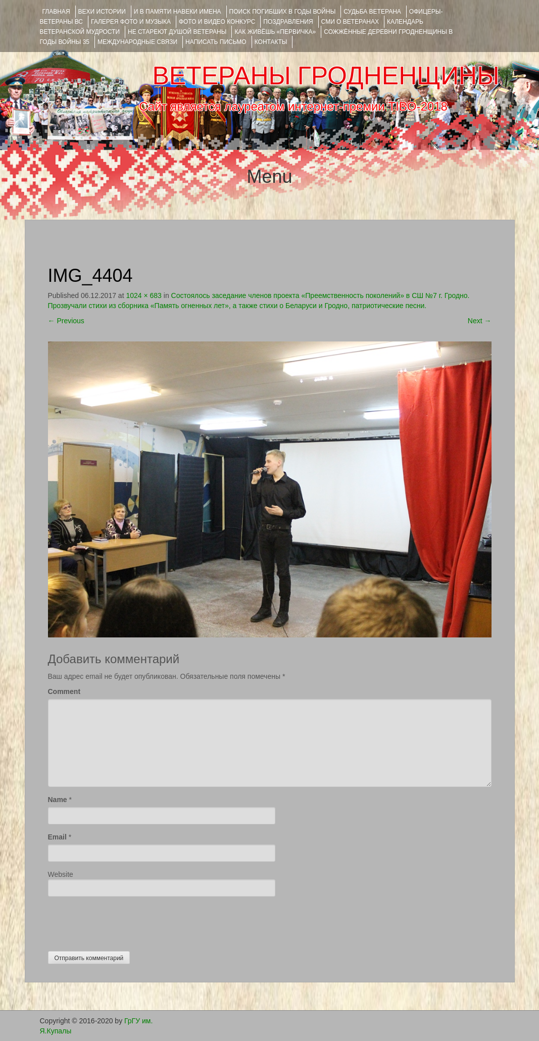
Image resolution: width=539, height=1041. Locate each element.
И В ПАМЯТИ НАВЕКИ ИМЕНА (177, 11)
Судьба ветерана (372, 11)
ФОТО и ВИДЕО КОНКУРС (217, 21)
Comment (64, 691)
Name (57, 800)
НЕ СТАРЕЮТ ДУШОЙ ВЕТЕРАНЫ (177, 31)
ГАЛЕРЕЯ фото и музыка (131, 21)
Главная (56, 11)
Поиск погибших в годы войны (282, 11)
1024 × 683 (143, 295)
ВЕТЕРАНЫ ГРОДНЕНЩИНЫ (325, 75)
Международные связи (137, 41)
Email (57, 837)
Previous (66, 321)
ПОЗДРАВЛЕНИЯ (288, 21)
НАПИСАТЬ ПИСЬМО (216, 41)
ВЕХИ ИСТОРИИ (102, 11)
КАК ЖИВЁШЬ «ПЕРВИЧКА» (275, 31)
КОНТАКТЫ (271, 41)
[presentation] (125, 921)
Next (480, 321)
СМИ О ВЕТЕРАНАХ (350, 21)
